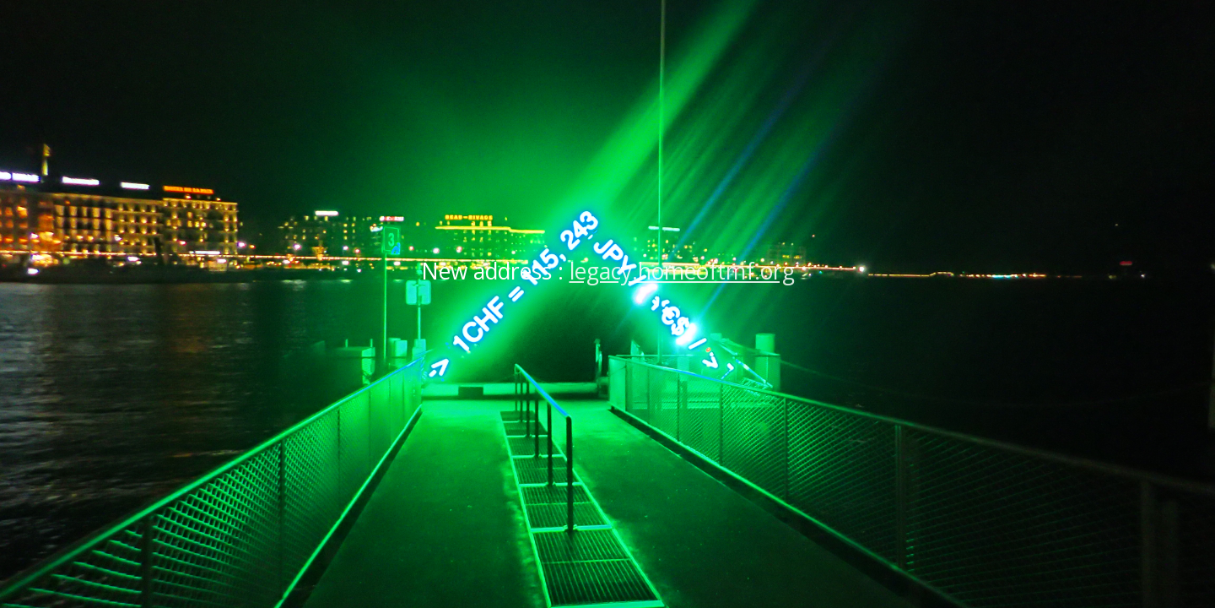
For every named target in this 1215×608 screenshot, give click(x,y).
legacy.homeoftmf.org (682, 271)
